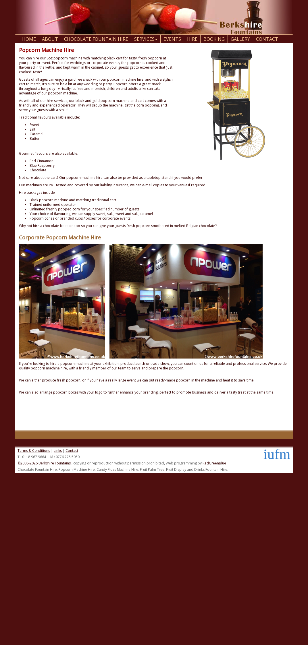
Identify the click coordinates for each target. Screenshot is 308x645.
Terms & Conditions (34, 450)
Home (29, 39)
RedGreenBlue (214, 463)
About (50, 39)
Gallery (240, 39)
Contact (72, 450)
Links (58, 450)
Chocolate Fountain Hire (96, 39)
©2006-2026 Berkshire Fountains (45, 463)
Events (172, 39)
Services (145, 39)
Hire (192, 39)
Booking (214, 39)
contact (267, 39)
